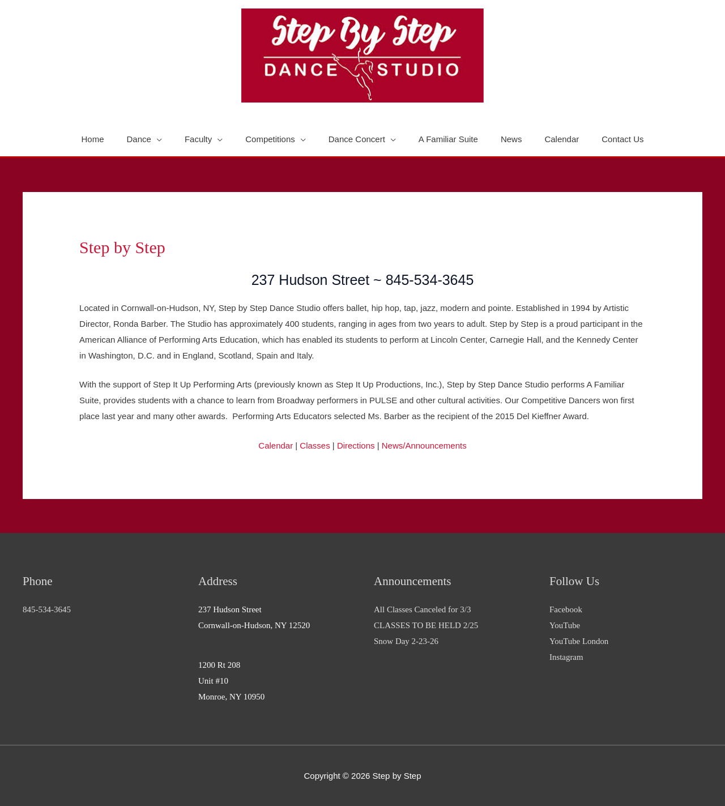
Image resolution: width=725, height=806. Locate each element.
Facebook (565, 609)
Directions (356, 445)
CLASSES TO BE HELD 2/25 (426, 625)
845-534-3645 (47, 609)
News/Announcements (424, 445)
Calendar (275, 445)
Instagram (566, 657)
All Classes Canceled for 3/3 (422, 609)
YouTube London (579, 641)
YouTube (565, 625)
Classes (315, 445)
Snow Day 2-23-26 (406, 641)
